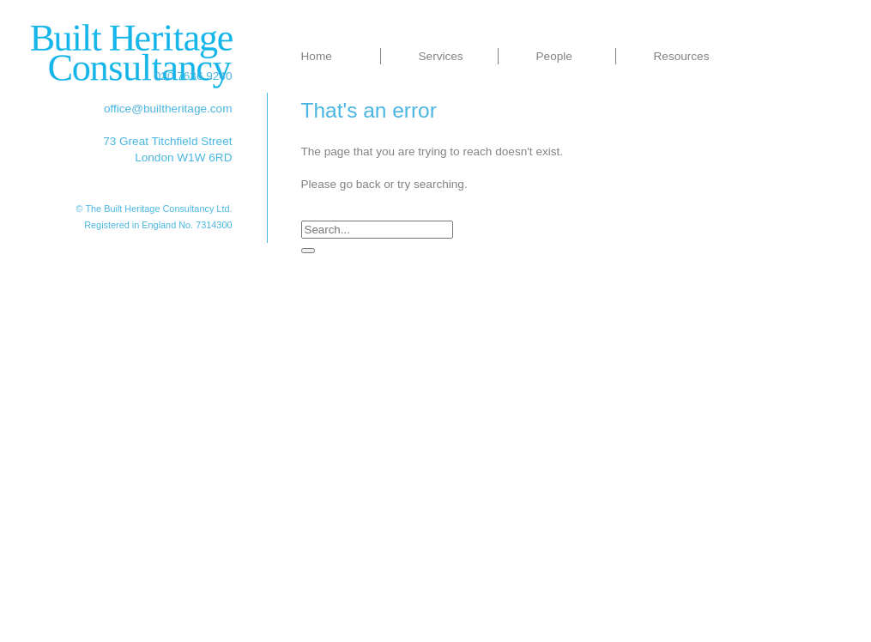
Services (441, 56)
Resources (682, 56)
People (554, 56)
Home (316, 56)
